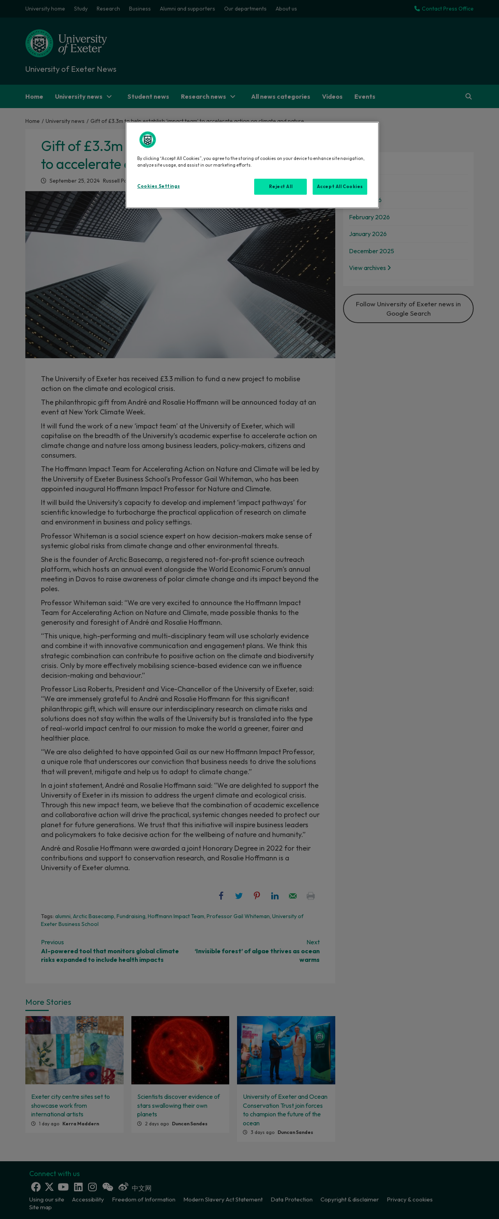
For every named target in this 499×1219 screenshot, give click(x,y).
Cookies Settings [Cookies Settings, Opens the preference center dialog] (158, 186)
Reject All (281, 186)
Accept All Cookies (340, 186)
